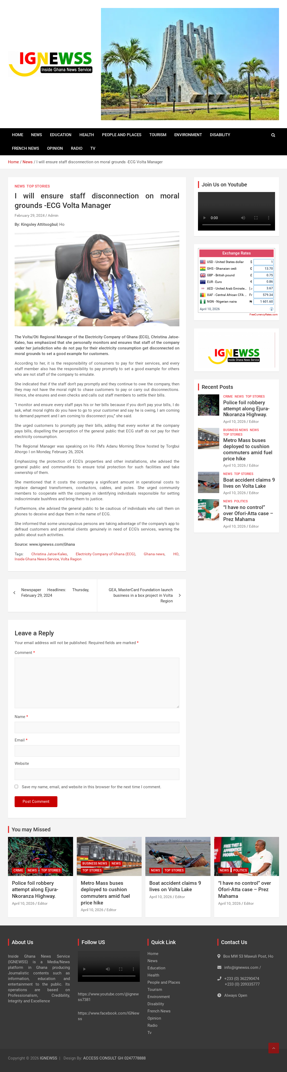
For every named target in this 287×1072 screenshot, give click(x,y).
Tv (92, 148)
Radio (76, 148)
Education (60, 134)
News (36, 134)
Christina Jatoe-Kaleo (49, 554)
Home (17, 134)
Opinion (55, 148)
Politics (241, 501)
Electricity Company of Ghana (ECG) (105, 554)
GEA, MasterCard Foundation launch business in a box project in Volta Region (141, 595)
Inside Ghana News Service (37, 559)
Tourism (157, 134)
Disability (220, 134)
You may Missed (31, 829)
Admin (53, 215)
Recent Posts (217, 387)
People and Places (121, 134)
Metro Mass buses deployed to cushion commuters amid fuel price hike (247, 449)
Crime (228, 396)
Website (22, 763)
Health (86, 134)
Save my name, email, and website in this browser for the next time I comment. (91, 787)
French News (25, 148)
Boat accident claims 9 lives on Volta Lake (249, 483)
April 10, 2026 (210, 309)
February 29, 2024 (30, 215)
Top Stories (38, 186)
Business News (235, 430)
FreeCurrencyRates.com (264, 314)
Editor (254, 421)
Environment (188, 134)
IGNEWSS (48, 1058)
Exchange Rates (236, 253)
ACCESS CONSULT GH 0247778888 (114, 1058)
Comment (25, 652)
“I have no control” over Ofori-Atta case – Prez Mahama (248, 513)
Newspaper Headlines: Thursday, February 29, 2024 (55, 592)
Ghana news (154, 554)
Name (21, 716)
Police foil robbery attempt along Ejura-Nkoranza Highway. (246, 408)
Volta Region (71, 559)
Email (21, 740)
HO (176, 554)
